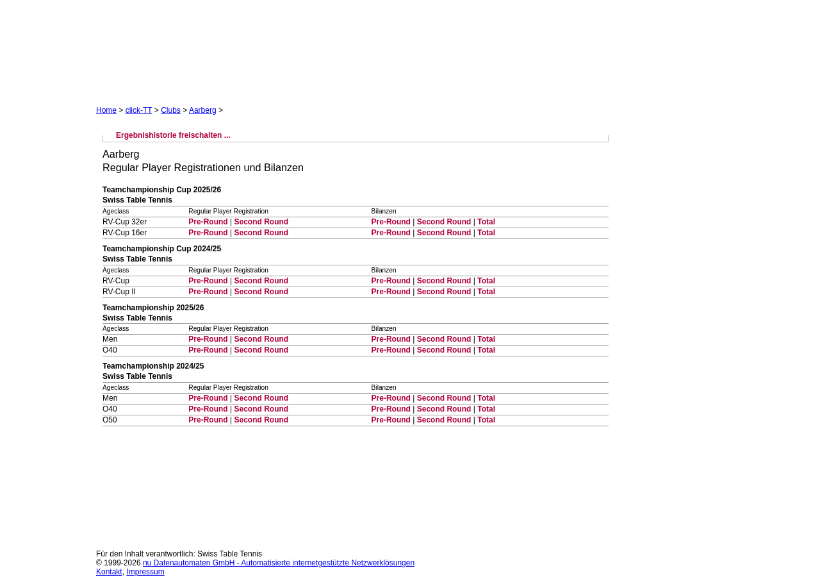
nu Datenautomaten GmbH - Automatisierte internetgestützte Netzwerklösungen (278, 562)
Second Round (261, 221)
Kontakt (109, 571)
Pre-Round (207, 221)
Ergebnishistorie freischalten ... (173, 135)
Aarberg (203, 110)
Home (106, 110)
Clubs (171, 110)
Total (486, 221)
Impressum (145, 571)
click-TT (139, 110)
